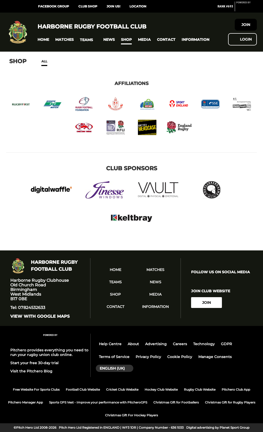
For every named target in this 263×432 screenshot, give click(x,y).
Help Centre (110, 344)
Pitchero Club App (236, 389)
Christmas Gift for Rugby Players (230, 402)
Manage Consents (215, 356)
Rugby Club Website (199, 389)
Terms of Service (114, 356)
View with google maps (40, 316)
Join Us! (113, 6)
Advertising (156, 344)
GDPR (226, 344)
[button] (43, 40)
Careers (180, 344)
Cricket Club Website (122, 389)
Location (137, 6)
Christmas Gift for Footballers (176, 402)
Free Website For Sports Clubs (36, 389)
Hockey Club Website (161, 389)
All (44, 61)
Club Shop (87, 6)
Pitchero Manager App (25, 402)
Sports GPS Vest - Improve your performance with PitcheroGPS (98, 402)
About (133, 344)
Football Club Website (83, 389)
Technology (204, 344)
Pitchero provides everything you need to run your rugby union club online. (49, 352)
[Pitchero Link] (246, 8)
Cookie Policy (179, 356)
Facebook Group (53, 6)
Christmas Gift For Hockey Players (131, 415)
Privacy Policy (148, 356)
